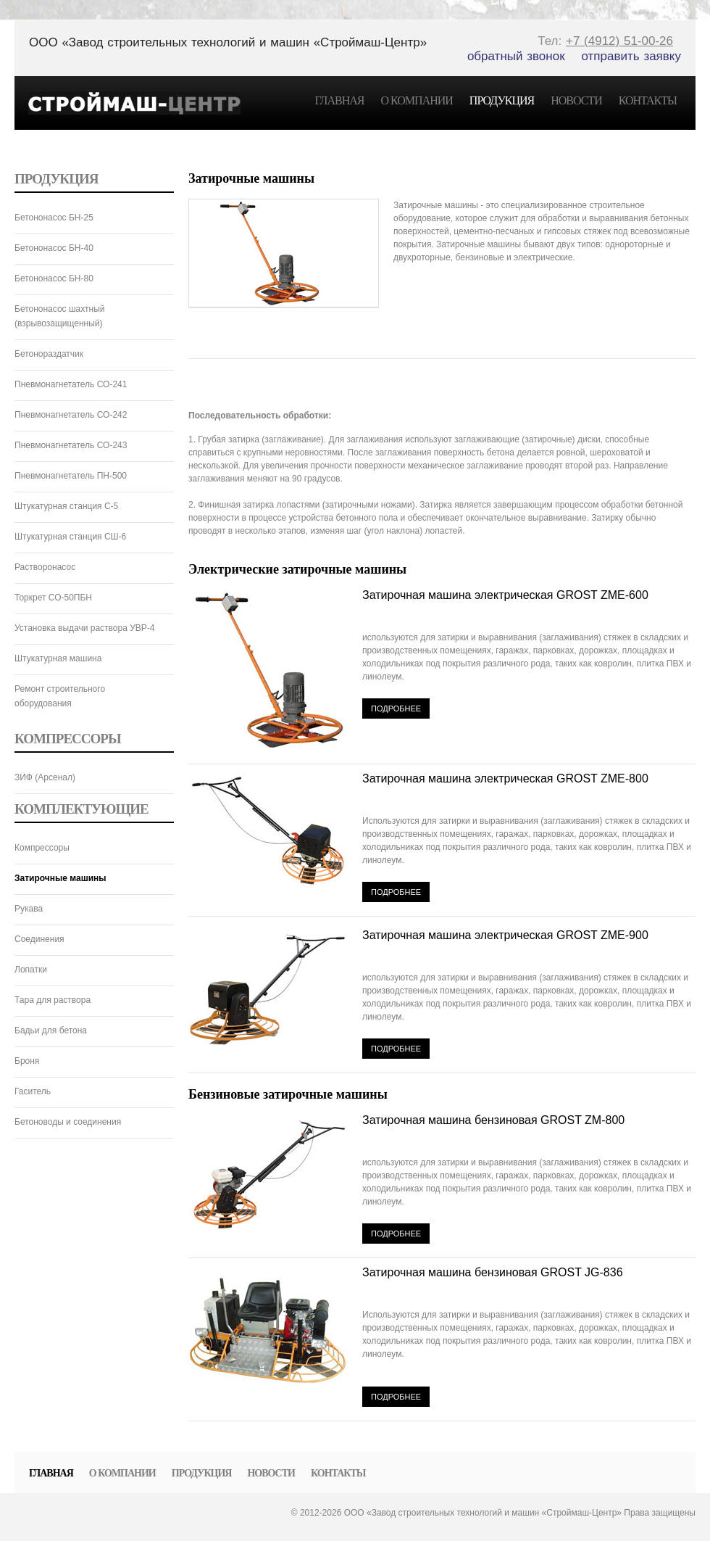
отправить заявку (632, 56)
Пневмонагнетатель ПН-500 (70, 476)
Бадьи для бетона (50, 1030)
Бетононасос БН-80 (53, 278)
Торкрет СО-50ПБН (53, 597)
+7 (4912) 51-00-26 (619, 41)
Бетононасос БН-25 (53, 217)
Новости (576, 100)
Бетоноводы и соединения (67, 1122)
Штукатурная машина (57, 658)
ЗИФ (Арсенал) (44, 777)
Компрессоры (42, 848)
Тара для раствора (52, 1000)
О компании (416, 100)
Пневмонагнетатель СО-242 (70, 415)
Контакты (648, 100)
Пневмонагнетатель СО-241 (70, 384)
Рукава (28, 909)
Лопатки (30, 969)
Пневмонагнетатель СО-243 (70, 445)
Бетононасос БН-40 (53, 248)
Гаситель (32, 1091)
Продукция (501, 100)
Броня (26, 1061)
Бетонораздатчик (48, 354)
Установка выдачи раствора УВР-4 (84, 628)
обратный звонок (516, 56)
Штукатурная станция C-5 (66, 506)
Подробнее (396, 708)
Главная (339, 100)
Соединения (39, 939)
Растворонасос (44, 567)
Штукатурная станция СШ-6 (70, 537)
